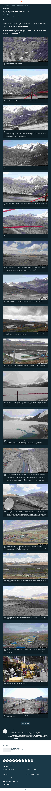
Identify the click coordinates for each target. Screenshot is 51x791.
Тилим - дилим (6, 784)
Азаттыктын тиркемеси (31, 769)
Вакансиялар (29, 772)
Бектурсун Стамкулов (18, 16)
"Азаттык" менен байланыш (32, 774)
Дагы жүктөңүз (25, 723)
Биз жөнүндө (6, 772)
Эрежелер (5, 774)
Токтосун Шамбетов (7, 16)
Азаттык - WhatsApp (8, 777)
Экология (6, 8)
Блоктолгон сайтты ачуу (8, 769)
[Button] (6, 20)
